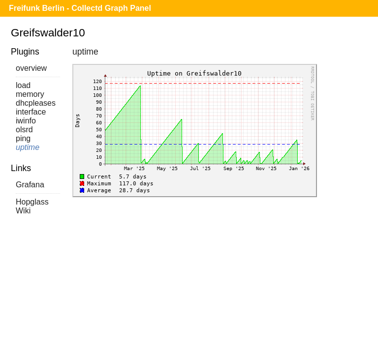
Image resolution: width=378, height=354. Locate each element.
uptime (27, 147)
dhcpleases (36, 103)
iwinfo (26, 121)
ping (23, 138)
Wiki (23, 210)
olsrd (24, 129)
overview (31, 68)
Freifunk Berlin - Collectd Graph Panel (80, 8)
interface (31, 112)
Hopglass (32, 202)
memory (30, 94)
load (23, 85)
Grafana (30, 184)
